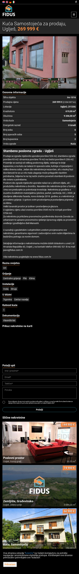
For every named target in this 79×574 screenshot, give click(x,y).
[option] (11, 83)
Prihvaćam (10, 564)
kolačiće (29, 553)
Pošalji (39, 409)
